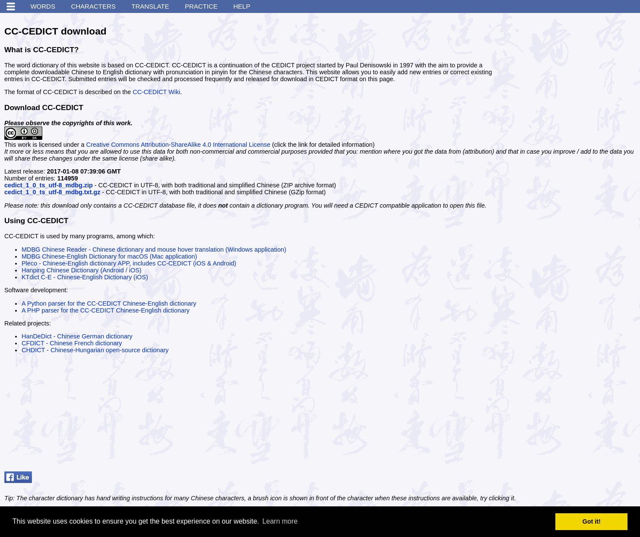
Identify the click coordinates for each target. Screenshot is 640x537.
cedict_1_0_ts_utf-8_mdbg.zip (48, 185)
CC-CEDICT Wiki (156, 91)
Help (241, 6)
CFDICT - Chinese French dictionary (72, 343)
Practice (201, 6)
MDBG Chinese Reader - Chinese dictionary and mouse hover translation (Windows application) (154, 249)
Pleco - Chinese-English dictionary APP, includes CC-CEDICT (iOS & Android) (129, 263)
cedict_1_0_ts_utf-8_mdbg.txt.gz (52, 192)
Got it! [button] (592, 521)
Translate (150, 6)
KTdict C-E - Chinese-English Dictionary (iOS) (85, 277)
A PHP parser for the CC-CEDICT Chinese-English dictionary (106, 310)
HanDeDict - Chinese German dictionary (77, 336)
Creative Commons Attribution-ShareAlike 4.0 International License (178, 144)
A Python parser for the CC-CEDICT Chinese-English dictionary (109, 303)
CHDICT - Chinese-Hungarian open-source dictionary (95, 350)
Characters (93, 6)
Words (42, 6)
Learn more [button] (280, 521)
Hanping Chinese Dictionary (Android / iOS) (82, 270)
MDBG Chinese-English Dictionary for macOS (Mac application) (109, 256)
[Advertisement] (571, 71)
